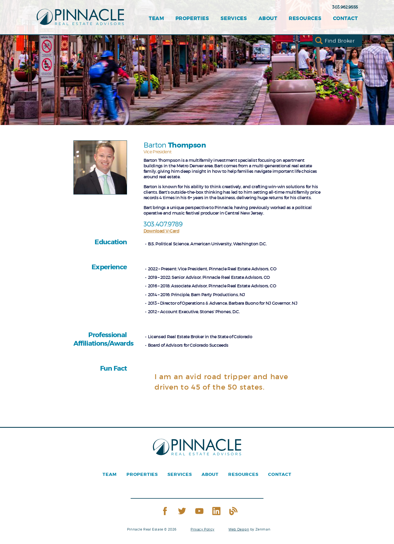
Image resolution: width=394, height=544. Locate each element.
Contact (345, 18)
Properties (192, 18)
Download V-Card (161, 231)
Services (234, 18)
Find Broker (340, 40)
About (267, 18)
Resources (305, 18)
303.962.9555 (345, 7)
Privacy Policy (202, 529)
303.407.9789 (163, 224)
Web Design (238, 529)
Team (156, 18)
